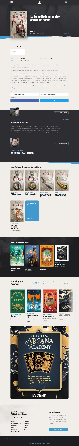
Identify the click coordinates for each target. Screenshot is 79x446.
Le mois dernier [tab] (45, 282)
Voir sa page (65, 119)
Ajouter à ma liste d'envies (47, 94)
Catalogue (14, 7)
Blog (25, 429)
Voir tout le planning (35, 283)
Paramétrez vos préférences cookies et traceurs (39, 443)
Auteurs (26, 427)
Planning (26, 421)
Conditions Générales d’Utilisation (35, 438)
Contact (26, 425)
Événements (27, 423)
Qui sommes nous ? (16, 423)
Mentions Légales (21, 438)
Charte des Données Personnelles (52, 438)
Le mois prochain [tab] (66, 282)
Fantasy (23, 58)
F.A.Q (12, 427)
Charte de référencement (67, 438)
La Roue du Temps (21, 7)
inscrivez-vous (58, 429)
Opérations (14, 429)
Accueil (13, 421)
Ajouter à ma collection (17, 94)
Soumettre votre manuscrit (15, 432)
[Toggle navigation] (12, 2)
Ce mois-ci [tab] (55, 282)
